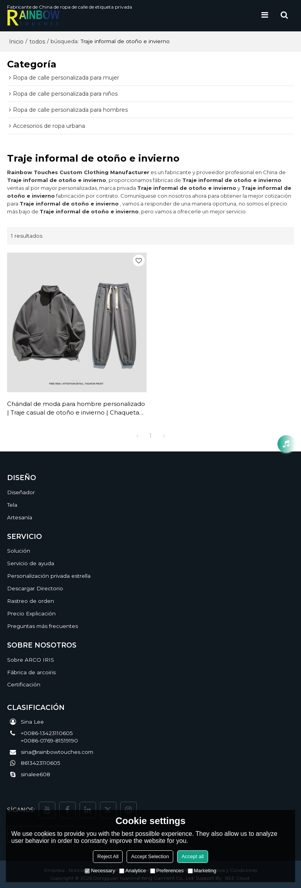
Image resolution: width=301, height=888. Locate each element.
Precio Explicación (31, 613)
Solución (18, 551)
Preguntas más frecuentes (42, 626)
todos (37, 41)
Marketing (202, 870)
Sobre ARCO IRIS (30, 660)
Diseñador (21, 492)
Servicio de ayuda (30, 563)
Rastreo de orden (30, 601)
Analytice (132, 870)
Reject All (107, 856)
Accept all (192, 856)
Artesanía (19, 517)
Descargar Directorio (35, 588)
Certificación (23, 684)
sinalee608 (35, 774)
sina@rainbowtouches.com (57, 752)
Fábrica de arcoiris (31, 672)
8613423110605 (40, 763)
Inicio (16, 41)
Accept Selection (150, 856)
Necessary (100, 870)
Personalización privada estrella (49, 576)
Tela (12, 505)
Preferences (167, 870)
